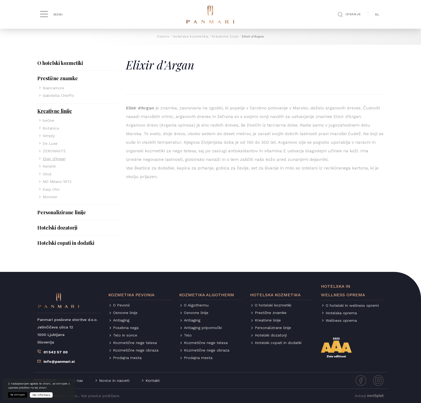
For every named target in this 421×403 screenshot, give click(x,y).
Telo (188, 335)
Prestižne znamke (57, 78)
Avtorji (369, 396)
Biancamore (53, 88)
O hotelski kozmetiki (60, 63)
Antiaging (121, 320)
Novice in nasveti (114, 380)
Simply (49, 136)
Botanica (51, 128)
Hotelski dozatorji (57, 227)
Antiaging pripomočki (203, 328)
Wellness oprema (341, 320)
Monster (50, 197)
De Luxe (50, 143)
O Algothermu (196, 305)
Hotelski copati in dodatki (65, 243)
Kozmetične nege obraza (135, 350)
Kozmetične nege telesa (135, 343)
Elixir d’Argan (54, 159)
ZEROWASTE (54, 151)
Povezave (45, 380)
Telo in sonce (125, 335)
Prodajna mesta (127, 358)
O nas (78, 380)
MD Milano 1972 (57, 181)
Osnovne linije (125, 312)
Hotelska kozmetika (190, 36)
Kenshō (49, 166)
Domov (163, 36)
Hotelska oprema (341, 313)
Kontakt (153, 380)
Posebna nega (126, 328)
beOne (48, 120)
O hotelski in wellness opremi (352, 305)
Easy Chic (51, 189)
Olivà (47, 174)
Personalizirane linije (61, 212)
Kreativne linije (225, 36)
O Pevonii (121, 305)
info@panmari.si (59, 361)
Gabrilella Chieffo (58, 95)
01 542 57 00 (55, 352)
